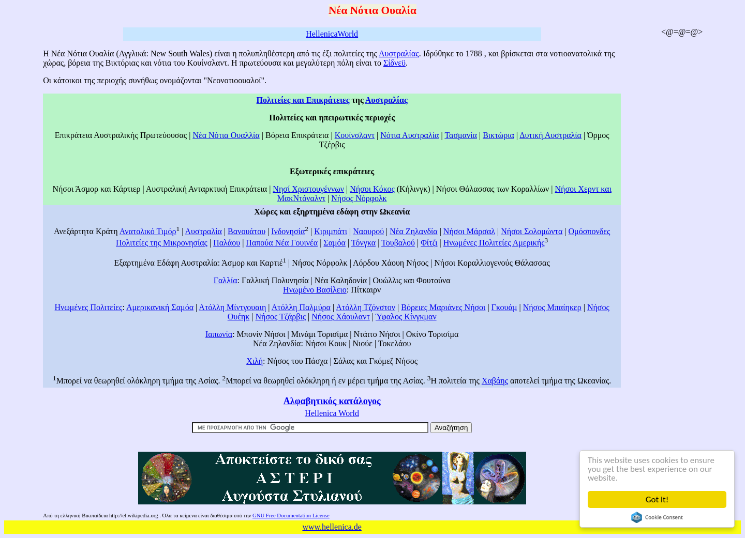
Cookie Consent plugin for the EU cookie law (657, 517)
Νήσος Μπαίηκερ (552, 307)
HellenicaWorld (332, 33)
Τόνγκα (363, 243)
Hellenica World (332, 413)
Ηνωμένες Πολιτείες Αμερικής (494, 243)
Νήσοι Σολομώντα (531, 231)
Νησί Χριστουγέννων (308, 189)
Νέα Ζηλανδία (413, 231)
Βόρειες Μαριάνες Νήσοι (443, 307)
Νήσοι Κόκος (372, 189)
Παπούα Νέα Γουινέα (282, 243)
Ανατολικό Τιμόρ (148, 231)
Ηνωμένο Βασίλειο (315, 289)
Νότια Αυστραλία (409, 135)
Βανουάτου (246, 231)
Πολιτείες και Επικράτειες (303, 100)
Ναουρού (368, 231)
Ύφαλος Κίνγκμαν (406, 316)
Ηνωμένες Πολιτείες (89, 307)
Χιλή (254, 361)
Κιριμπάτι (330, 231)
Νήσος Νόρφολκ (358, 198)
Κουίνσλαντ (355, 135)
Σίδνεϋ (394, 62)
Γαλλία (225, 280)
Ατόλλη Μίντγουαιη (232, 307)
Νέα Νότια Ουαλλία (225, 135)
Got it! (657, 499)
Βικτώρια (498, 135)
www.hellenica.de (331, 526)
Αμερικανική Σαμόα (159, 307)
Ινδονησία (288, 231)
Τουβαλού (398, 243)
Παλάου (226, 243)
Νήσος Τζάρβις (281, 316)
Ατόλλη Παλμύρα (301, 307)
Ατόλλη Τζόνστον (365, 307)
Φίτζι (429, 243)
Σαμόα (334, 243)
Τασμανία (460, 135)
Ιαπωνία (218, 334)
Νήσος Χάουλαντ (340, 316)
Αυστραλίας (399, 53)
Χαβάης (495, 380)
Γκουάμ (504, 307)
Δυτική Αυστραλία (550, 135)
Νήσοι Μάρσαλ (469, 231)
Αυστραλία (203, 231)
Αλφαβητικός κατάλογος (332, 401)
